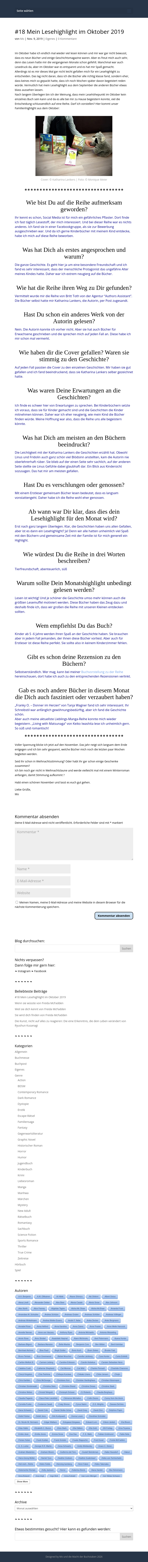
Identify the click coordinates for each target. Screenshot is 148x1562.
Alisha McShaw (97, 1308)
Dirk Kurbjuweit (58, 1416)
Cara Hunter (104, 1356)
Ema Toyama (124, 1428)
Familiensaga (26, 1122)
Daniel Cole (43, 1410)
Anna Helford (42, 1326)
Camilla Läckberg (85, 1356)
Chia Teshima (44, 1374)
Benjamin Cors (82, 1344)
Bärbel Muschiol (64, 1356)
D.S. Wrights (98, 1404)
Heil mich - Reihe (25, 1464)
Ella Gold (93, 1428)
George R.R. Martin (43, 1446)
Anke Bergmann (112, 1320)
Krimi (21, 1175)
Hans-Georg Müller (26, 1458)
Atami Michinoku (81, 1338)
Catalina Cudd (24, 1368)
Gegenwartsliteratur (30, 1133)
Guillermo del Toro (68, 1452)
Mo (22, 39)
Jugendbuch (25, 1163)
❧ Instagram (23, 971)
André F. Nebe (74, 1320)
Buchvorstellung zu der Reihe (102, 672)
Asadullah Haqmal (60, 1338)
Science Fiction (27, 1234)
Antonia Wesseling (108, 1332)
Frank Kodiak (42, 1440)
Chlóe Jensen (102, 1374)
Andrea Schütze (51, 1314)
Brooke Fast (110, 1350)
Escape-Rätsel (26, 1116)
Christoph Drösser (67, 1392)
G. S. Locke (23, 1446)
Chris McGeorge (43, 1380)
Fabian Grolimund (105, 1434)
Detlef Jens (41, 1416)
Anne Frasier (95, 1326)
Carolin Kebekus (88, 1362)
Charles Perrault (98, 1368)
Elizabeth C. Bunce (42, 1428)
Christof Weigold (46, 1392)
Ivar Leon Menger (89, 1476)
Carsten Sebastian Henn (112, 1362)
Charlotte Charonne (119, 1368)
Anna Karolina (61, 1326)
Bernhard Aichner (25, 1350)
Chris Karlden (24, 1380)
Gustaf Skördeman (90, 1452)
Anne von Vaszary (46, 1332)
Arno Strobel (40, 1338)
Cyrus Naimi (81, 1404)
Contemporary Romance (33, 1092)
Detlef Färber (24, 1416)
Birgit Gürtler (60, 1350)
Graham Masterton (26, 1452)
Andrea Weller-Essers (52, 1320)
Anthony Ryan (66, 1332)
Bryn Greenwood (44, 1356)
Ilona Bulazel (23, 1476)
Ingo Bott (54, 1476)
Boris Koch (76, 1350)
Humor (22, 1157)
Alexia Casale (76, 1303)
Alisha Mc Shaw (78, 1308)
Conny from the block (114, 1398)
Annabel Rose (24, 1326)
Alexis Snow (94, 1303)
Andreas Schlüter (92, 1314)
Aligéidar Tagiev (58, 1308)
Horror (22, 1151)
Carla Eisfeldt (121, 1356)
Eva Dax (73, 1434)
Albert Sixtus (110, 1297)
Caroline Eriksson (67, 1362)
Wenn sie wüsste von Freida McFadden (39, 1003)
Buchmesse (22, 1058)
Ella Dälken (78, 1428)
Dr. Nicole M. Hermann (28, 1422)
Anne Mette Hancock (116, 1326)
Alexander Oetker (42, 1303)
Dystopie (23, 1104)
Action (22, 1080)
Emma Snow (57, 1434)
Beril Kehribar (117, 1344)
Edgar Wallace (50, 1422)
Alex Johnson (111, 1303)
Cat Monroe (66, 1368)
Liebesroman (26, 1181)
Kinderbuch (25, 1169)
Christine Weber (25, 1392)
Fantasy (22, 1127)
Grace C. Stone (105, 1446)
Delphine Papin (115, 1410)
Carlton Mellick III (25, 1362)
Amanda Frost (117, 1308)
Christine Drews (88, 1386)
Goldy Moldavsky (84, 1446)
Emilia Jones (40, 1434)
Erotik (21, 1110)
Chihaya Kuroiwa (63, 1374)
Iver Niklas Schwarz (111, 1476)
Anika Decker (92, 1320)
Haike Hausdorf (111, 1452)
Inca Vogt (40, 1476)
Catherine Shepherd (45, 1368)
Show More (22, 1481)
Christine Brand (68, 1386)
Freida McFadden (117, 1440)
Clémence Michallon (72, 1398)
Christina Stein (49, 1386)
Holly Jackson (48, 1470)
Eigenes (50, 39)
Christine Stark (108, 1386)
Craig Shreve (64, 1404)
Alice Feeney (39, 1308)
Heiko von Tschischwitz (112, 1458)
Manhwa (23, 1193)
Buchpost (21, 1064)
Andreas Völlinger (113, 1314)
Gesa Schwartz (64, 1446)
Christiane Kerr (63, 1380)
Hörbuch (20, 1264)
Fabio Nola (124, 1434)
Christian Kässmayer (110, 1380)
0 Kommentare (67, 39)
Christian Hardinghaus (85, 1380)
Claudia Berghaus (104, 1392)
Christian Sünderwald (27, 1386)
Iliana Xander (97, 1470)
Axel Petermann (101, 1338)
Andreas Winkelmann (27, 1320)
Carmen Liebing (46, 1362)
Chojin (117, 1374)
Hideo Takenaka (101, 1464)
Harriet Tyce (46, 1458)
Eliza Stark (61, 1428)
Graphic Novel (26, 1139)
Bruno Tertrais (24, 1356)
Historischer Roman (30, 1145)
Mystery (23, 1205)
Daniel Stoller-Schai (62, 1410)
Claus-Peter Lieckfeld (48, 1398)
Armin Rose (23, 1338)
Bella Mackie (64, 1344)
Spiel (18, 1270)
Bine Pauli (44, 1350)
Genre (19, 1075)
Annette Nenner (25, 1332)
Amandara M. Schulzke (28, 1314)
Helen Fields (45, 1464)
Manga (22, 1187)
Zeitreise (23, 1258)
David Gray (82, 1410)
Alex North (23, 1308)
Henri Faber (83, 1464)
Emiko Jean (23, 1434)
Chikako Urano (83, 1374)
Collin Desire (92, 1398)
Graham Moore (47, 1452)
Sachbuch (24, 1228)
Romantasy (25, 1223)
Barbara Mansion (45, 1344)
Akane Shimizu (76, 1297)
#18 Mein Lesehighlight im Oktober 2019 (40, 997)
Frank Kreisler (60, 1440)
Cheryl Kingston (25, 1374)
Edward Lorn (91, 1422)
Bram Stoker (93, 1350)
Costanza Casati (45, 1404)
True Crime (25, 1252)
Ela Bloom (125, 1422)
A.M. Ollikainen (43, 1297)
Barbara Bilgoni (25, 1344)
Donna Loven (77, 1416)
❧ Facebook (38, 971)
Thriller (22, 1246)
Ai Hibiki (59, 1297)
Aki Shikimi (93, 1297)
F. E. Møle (87, 1434)
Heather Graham (65, 1458)
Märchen (23, 1199)
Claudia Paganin (25, 1398)
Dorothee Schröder (97, 1416)
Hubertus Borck (78, 1470)
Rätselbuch (25, 1217)
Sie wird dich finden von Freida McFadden (41, 1015)
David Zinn (98, 1410)
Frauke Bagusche (80, 1440)
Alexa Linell (23, 1303)
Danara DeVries (117, 1404)
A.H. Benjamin (24, 1297)
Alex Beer (60, 1303)
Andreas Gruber (71, 1314)
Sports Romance (28, 1240)
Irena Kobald (69, 1476)
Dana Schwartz (25, 1410)
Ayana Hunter (120, 1338)
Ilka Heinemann (116, 1470)
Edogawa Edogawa (71, 1422)
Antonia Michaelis (86, 1332)
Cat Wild (80, 1368)
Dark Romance (27, 1098)
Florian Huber (24, 1440)
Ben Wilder (100, 1344)
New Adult (24, 1211)
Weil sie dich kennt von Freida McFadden (40, 1009)
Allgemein (21, 1052)
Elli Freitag (107, 1428)
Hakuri (127, 1452)
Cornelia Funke (25, 1404)
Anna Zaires (78, 1326)
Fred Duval (98, 1440)
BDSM (21, 1086)
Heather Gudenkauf (87, 1458)
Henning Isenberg (64, 1464)
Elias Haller (23, 1428)
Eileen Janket (109, 1422)
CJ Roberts (86, 1392)
